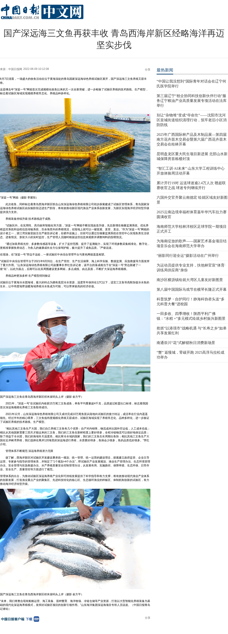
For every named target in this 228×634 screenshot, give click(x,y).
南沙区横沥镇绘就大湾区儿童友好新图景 (190, 280)
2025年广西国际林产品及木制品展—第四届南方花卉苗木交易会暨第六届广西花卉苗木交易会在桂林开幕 (192, 139)
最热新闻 (165, 70)
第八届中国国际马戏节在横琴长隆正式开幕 (192, 289)
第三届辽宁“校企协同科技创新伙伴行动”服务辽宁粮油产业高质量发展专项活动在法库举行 (192, 100)
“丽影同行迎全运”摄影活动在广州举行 (188, 256)
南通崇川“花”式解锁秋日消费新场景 (186, 343)
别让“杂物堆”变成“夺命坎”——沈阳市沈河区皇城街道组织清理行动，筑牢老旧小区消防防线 (192, 120)
